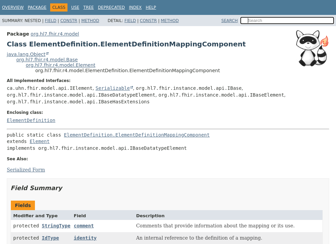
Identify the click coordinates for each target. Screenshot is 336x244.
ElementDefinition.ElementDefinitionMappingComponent (137, 135)
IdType (50, 238)
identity (85, 238)
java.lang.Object (26, 54)
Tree (88, 7)
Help (151, 7)
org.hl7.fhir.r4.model (55, 34)
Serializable (113, 88)
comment (84, 225)
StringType (56, 225)
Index (135, 7)
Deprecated (111, 7)
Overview (13, 7)
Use (75, 7)
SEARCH (229, 20)
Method (90, 20)
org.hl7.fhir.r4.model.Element (60, 65)
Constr (68, 20)
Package (37, 7)
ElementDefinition (31, 120)
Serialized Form (26, 169)
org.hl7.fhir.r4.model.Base (47, 59)
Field (50, 20)
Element (39, 141)
